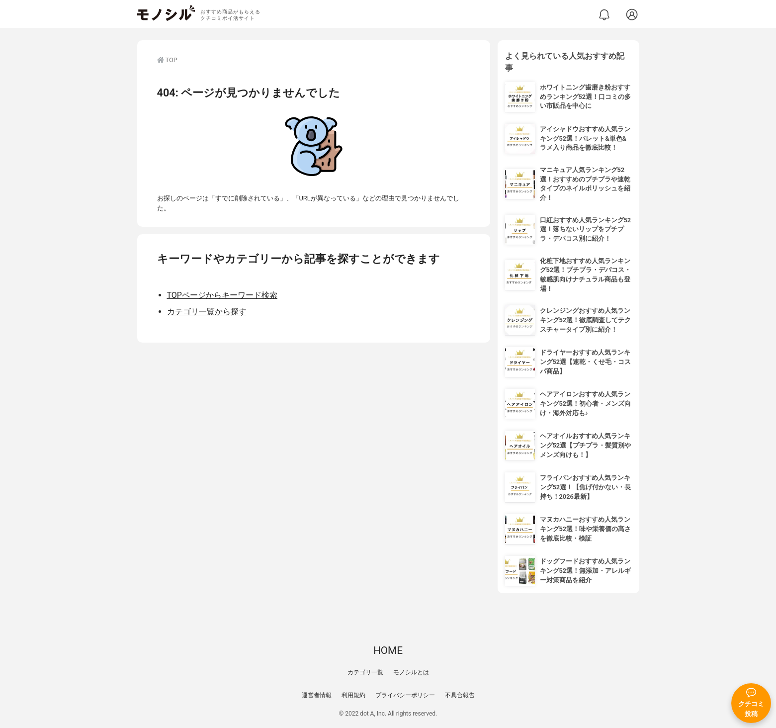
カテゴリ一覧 (365, 672)
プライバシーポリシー (405, 695)
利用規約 (353, 695)
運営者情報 (317, 695)
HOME (388, 650)
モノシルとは (411, 672)
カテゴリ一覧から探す (207, 311)
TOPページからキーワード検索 (222, 295)
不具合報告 (460, 695)
